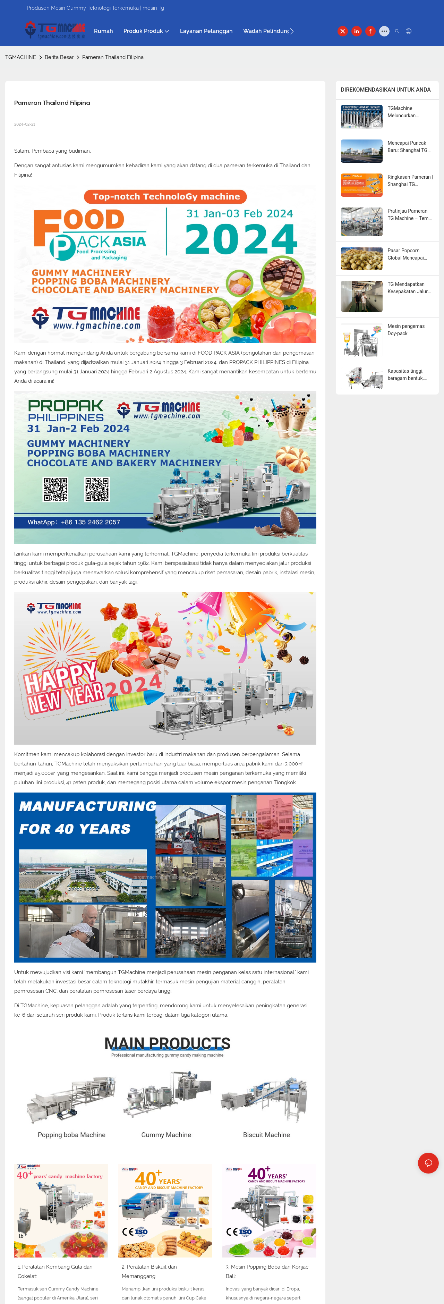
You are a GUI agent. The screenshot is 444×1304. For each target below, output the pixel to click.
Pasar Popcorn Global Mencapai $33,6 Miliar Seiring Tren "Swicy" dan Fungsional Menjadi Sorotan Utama (409, 255)
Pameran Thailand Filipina (113, 57)
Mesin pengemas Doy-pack (406, 329)
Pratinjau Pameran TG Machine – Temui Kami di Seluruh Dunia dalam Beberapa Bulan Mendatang (410, 215)
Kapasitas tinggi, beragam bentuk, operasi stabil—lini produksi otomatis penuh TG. (407, 375)
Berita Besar (59, 57)
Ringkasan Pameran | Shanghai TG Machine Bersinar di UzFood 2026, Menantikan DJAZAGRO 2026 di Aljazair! (410, 181)
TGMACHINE (20, 57)
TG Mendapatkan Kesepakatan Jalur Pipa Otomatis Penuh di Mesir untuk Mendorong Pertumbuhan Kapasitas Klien (410, 288)
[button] (292, 31)
